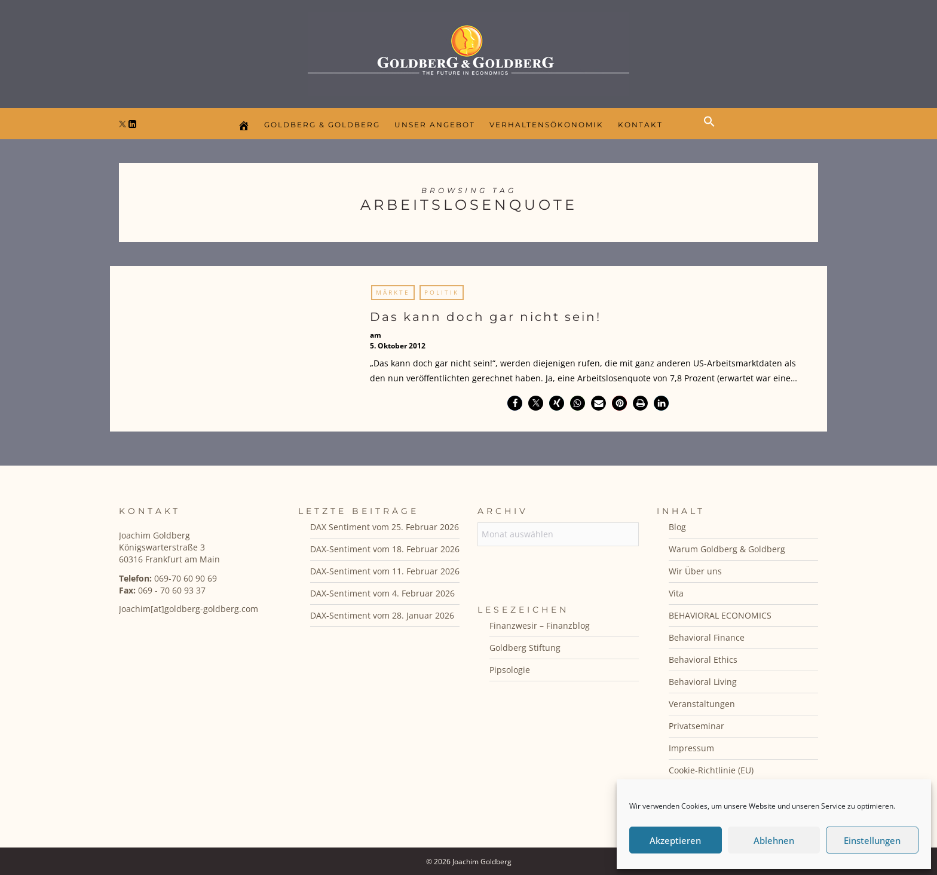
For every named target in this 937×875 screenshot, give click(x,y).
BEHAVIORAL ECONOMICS (720, 615)
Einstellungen (872, 840)
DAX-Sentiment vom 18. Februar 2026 (385, 549)
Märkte (393, 292)
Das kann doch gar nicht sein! (485, 317)
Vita (676, 593)
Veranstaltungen (702, 703)
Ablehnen (774, 840)
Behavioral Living (703, 681)
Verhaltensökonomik (546, 124)
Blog (677, 527)
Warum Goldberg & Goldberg (727, 549)
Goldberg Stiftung (525, 647)
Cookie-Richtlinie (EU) (711, 770)
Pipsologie (509, 669)
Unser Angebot (434, 124)
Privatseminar (696, 726)
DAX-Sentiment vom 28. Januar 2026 (382, 615)
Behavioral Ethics (703, 659)
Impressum (691, 748)
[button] (712, 131)
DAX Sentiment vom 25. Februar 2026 (384, 527)
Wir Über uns (695, 571)
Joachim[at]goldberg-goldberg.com (188, 608)
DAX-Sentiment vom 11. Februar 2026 (385, 571)
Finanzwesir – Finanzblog (539, 625)
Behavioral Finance (707, 637)
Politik (441, 292)
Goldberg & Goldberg (322, 124)
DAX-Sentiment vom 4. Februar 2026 (382, 593)
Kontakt (640, 124)
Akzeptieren (675, 840)
